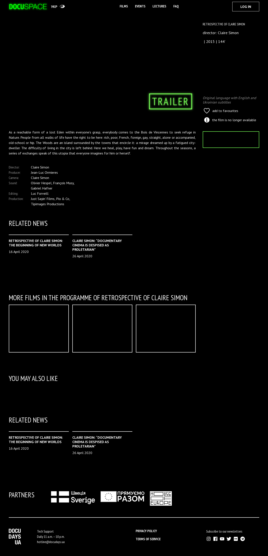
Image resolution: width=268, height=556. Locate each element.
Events (140, 6)
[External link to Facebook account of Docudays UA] (215, 539)
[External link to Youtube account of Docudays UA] (222, 539)
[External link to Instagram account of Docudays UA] (208, 539)
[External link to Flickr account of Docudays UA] (235, 539)
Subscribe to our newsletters (224, 531)
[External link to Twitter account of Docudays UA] (229, 539)
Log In (245, 6)
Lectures (159, 6)
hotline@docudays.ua (51, 542)
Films (124, 6)
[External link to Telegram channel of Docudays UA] (242, 539)
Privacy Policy (146, 531)
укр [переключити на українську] (54, 6)
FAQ (176, 6)
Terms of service (148, 539)
